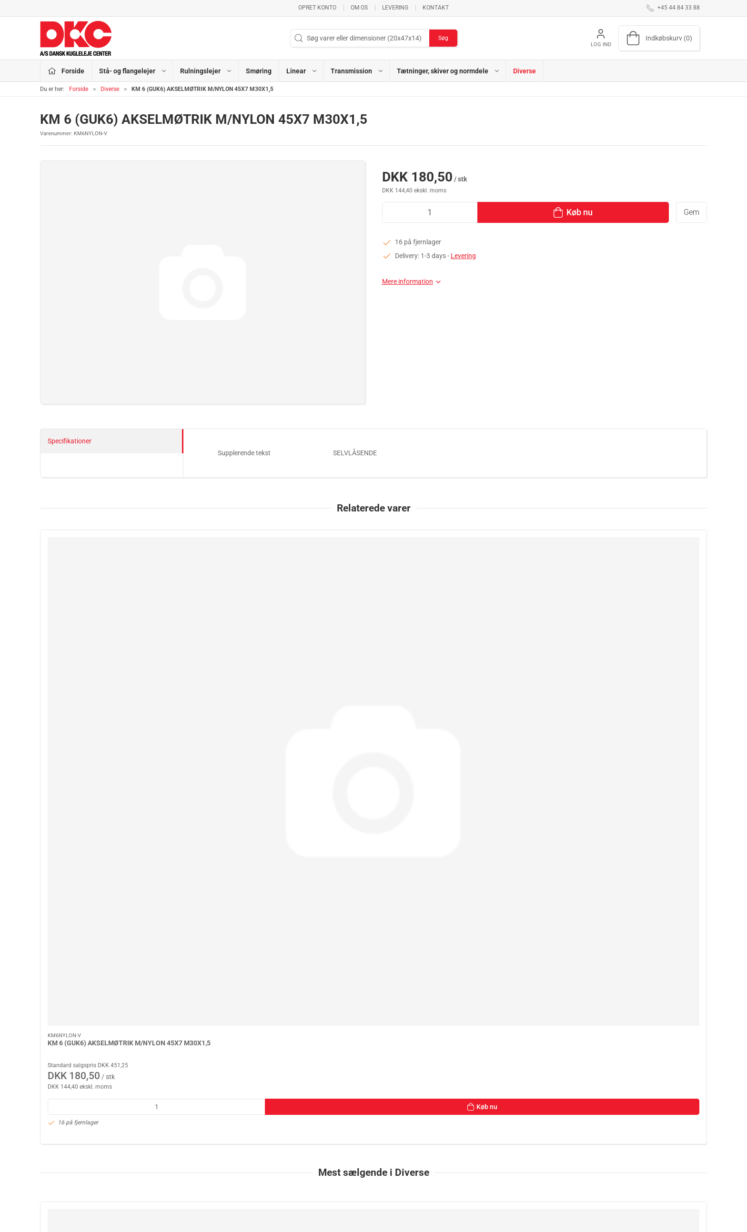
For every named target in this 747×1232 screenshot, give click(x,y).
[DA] (75, 38)
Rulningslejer (287, 1118)
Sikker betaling (517, 1146)
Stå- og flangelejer (295, 1105)
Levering (395, 7)
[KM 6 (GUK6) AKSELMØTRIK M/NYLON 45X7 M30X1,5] (104, 579)
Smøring (259, 71)
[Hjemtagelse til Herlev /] (238, 846)
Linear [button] (302, 71)
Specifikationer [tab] (69, 441)
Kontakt (436, 7)
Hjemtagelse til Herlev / (218, 906)
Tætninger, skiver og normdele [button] (448, 71)
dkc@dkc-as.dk (62, 1134)
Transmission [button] (357, 71)
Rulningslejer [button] (206, 71)
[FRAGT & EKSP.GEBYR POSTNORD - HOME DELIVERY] (509, 846)
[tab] (360, 1024)
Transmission (288, 1159)
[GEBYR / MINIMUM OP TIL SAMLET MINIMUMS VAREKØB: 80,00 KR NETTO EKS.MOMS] (643, 846)
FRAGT (58, 906)
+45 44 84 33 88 (64, 1124)
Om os (359, 7)
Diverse (524, 71)
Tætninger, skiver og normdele (312, 1173)
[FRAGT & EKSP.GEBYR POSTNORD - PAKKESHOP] (373, 846)
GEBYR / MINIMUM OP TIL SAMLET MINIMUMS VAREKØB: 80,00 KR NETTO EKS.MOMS (640, 915)
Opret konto (317, 7)
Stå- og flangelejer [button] (133, 71)
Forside (78, 89)
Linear (278, 1146)
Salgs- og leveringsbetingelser (539, 1159)
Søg (443, 38)
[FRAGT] (104, 846)
